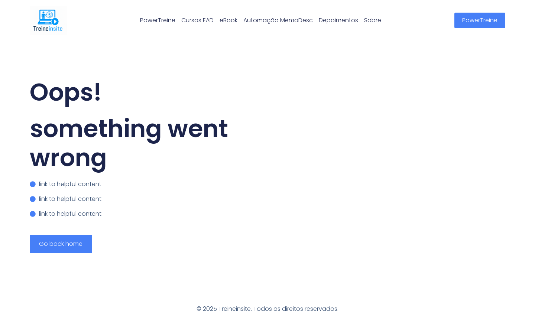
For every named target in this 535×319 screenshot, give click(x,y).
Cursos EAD (197, 20)
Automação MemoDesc (278, 20)
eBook (228, 20)
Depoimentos (338, 20)
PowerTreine (157, 20)
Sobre (372, 20)
